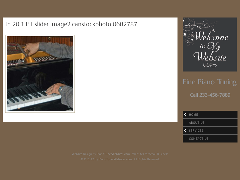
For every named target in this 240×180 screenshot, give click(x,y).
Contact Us (198, 138)
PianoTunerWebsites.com (113, 154)
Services (196, 130)
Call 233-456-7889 (210, 95)
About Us (196, 122)
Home (193, 114)
